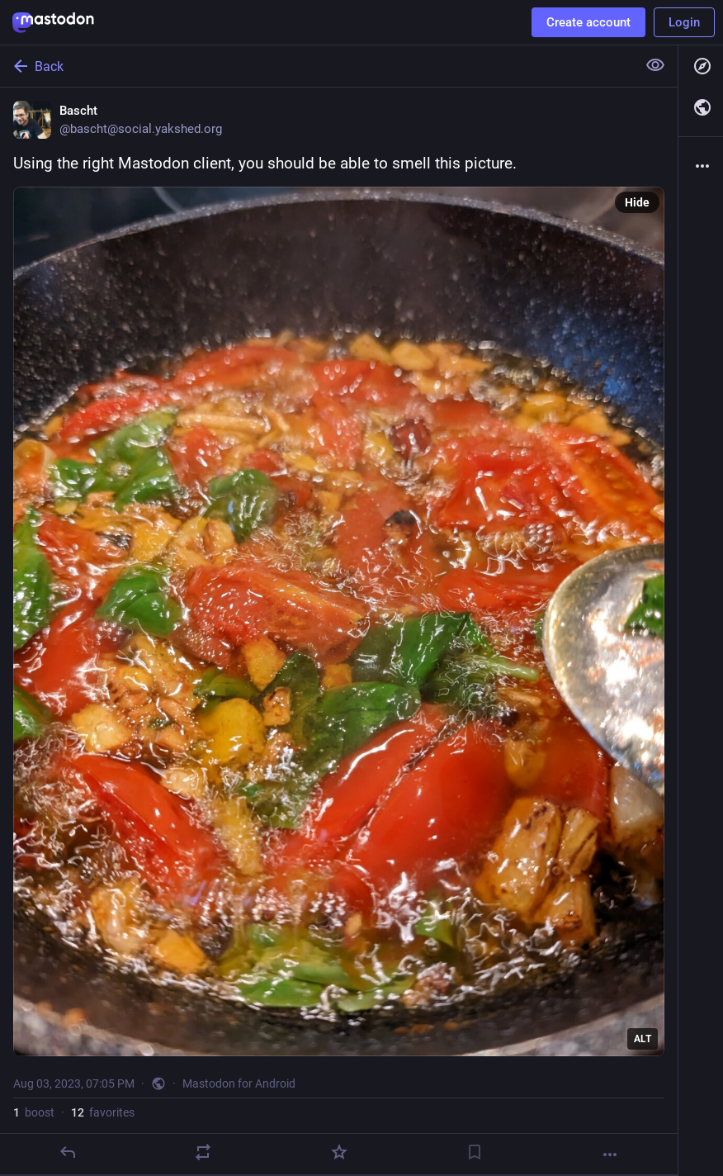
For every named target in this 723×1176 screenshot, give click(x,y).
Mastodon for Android (238, 1083)
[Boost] (203, 1152)
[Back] (316, 66)
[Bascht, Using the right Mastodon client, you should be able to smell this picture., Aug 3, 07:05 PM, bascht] (339, 631)
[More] (610, 1154)
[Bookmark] (474, 1152)
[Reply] (68, 1152)
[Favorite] (339, 1152)
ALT (642, 1039)
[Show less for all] (655, 65)
